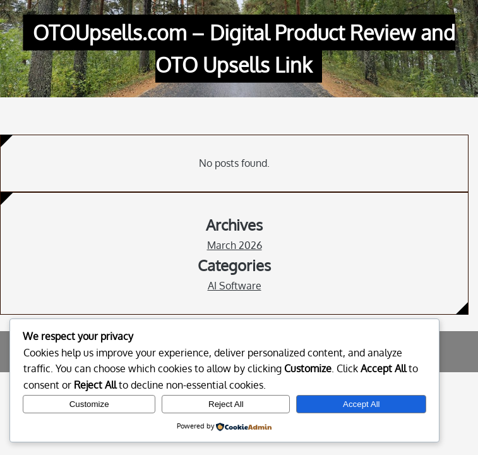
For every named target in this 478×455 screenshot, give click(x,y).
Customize (89, 404)
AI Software (234, 285)
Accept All (361, 404)
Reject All (226, 404)
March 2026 (234, 245)
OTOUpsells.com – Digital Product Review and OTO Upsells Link (244, 49)
